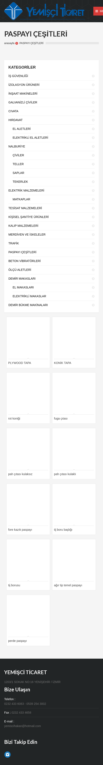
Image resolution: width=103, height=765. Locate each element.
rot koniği (14, 418)
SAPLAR (18, 173)
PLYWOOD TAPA (19, 363)
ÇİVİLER (18, 155)
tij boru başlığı (63, 529)
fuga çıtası (61, 418)
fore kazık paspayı (20, 529)
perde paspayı (17, 640)
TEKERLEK (20, 181)
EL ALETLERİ (22, 128)
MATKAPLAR (21, 199)
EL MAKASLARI (23, 287)
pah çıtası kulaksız (20, 474)
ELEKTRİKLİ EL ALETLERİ (30, 137)
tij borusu (14, 585)
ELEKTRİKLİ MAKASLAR (29, 296)
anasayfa (9, 43)
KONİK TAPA (62, 363)
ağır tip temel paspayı (68, 585)
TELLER (18, 164)
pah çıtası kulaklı (65, 474)
